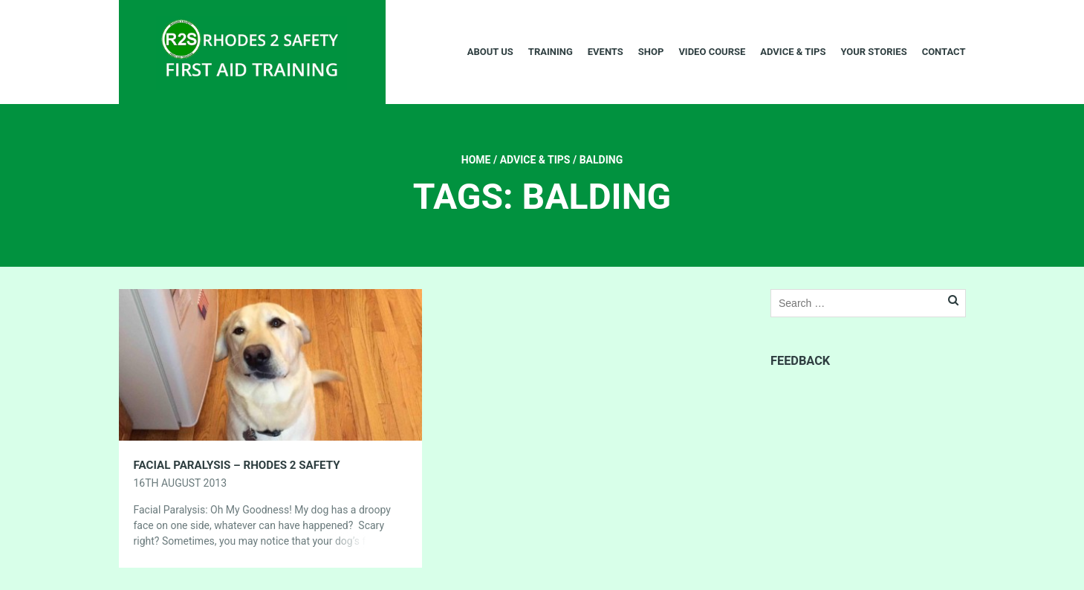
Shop (651, 51)
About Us (490, 51)
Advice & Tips (792, 51)
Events (605, 51)
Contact (944, 51)
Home (476, 160)
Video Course (711, 51)
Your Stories (873, 51)
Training (550, 51)
